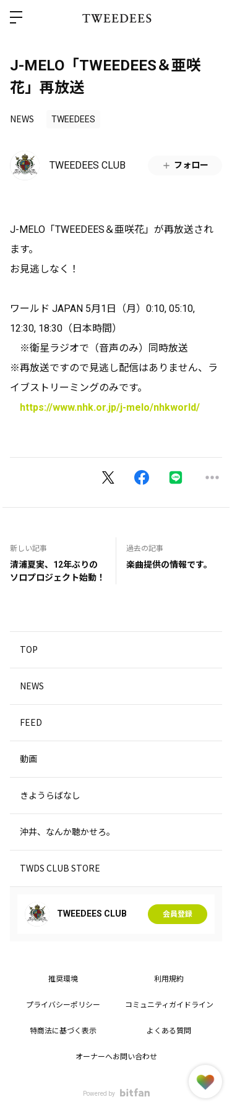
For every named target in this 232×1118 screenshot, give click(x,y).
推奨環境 (63, 979)
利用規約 (169, 979)
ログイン (212, 17)
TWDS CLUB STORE (60, 868)
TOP (29, 649)
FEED (31, 722)
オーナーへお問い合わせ (116, 1057)
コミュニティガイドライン (169, 1005)
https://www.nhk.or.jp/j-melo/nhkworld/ (110, 407)
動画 (28, 758)
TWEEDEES (73, 119)
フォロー (184, 165)
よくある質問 (169, 1031)
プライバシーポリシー (63, 1005)
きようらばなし (50, 795)
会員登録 (177, 914)
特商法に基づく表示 (63, 1031)
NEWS (22, 118)
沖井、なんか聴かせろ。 (67, 831)
